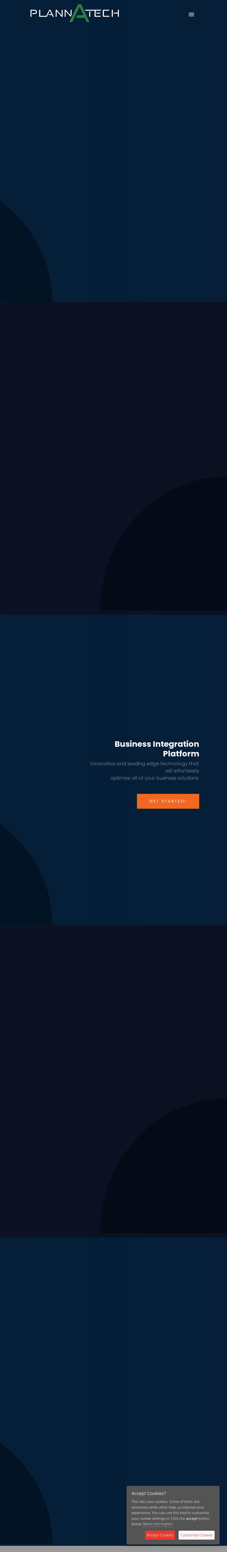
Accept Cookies (160, 1535)
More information (158, 1523)
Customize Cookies (196, 1535)
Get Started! (168, 801)
